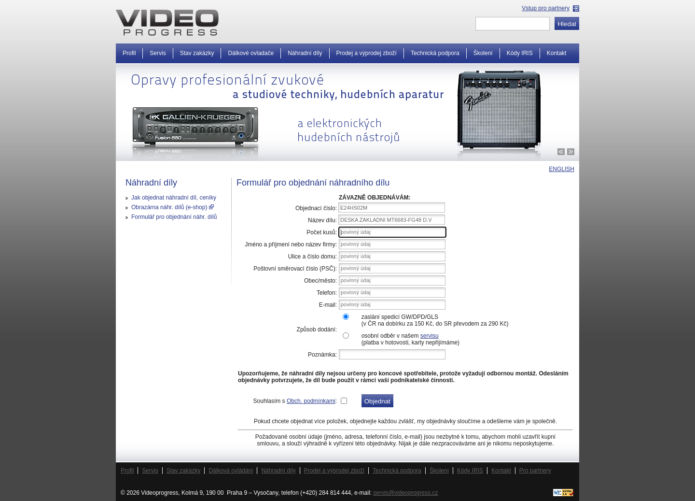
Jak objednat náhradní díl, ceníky (173, 197)
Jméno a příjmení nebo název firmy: (291, 244)
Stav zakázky (197, 53)
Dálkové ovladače (251, 53)
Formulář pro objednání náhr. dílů (174, 217)
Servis (158, 53)
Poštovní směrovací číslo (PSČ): (295, 268)
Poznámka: (322, 354)
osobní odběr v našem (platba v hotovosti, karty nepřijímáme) (410, 339)
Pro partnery (535, 470)
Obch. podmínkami (311, 401)
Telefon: (327, 292)
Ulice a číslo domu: (312, 256)
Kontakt (557, 53)
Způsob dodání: (317, 329)
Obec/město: (320, 280)
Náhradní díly (305, 53)
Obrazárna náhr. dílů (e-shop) (172, 207)
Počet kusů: (321, 232)
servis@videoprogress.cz (405, 492)
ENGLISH (561, 169)
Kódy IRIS (520, 53)
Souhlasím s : (295, 401)
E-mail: (328, 304)
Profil (129, 53)
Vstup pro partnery (546, 8)
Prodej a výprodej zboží (366, 53)
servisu (429, 335)
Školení (483, 53)
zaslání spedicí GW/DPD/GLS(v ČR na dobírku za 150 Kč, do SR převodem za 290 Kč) (435, 320)
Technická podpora (435, 53)
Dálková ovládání (230, 470)
